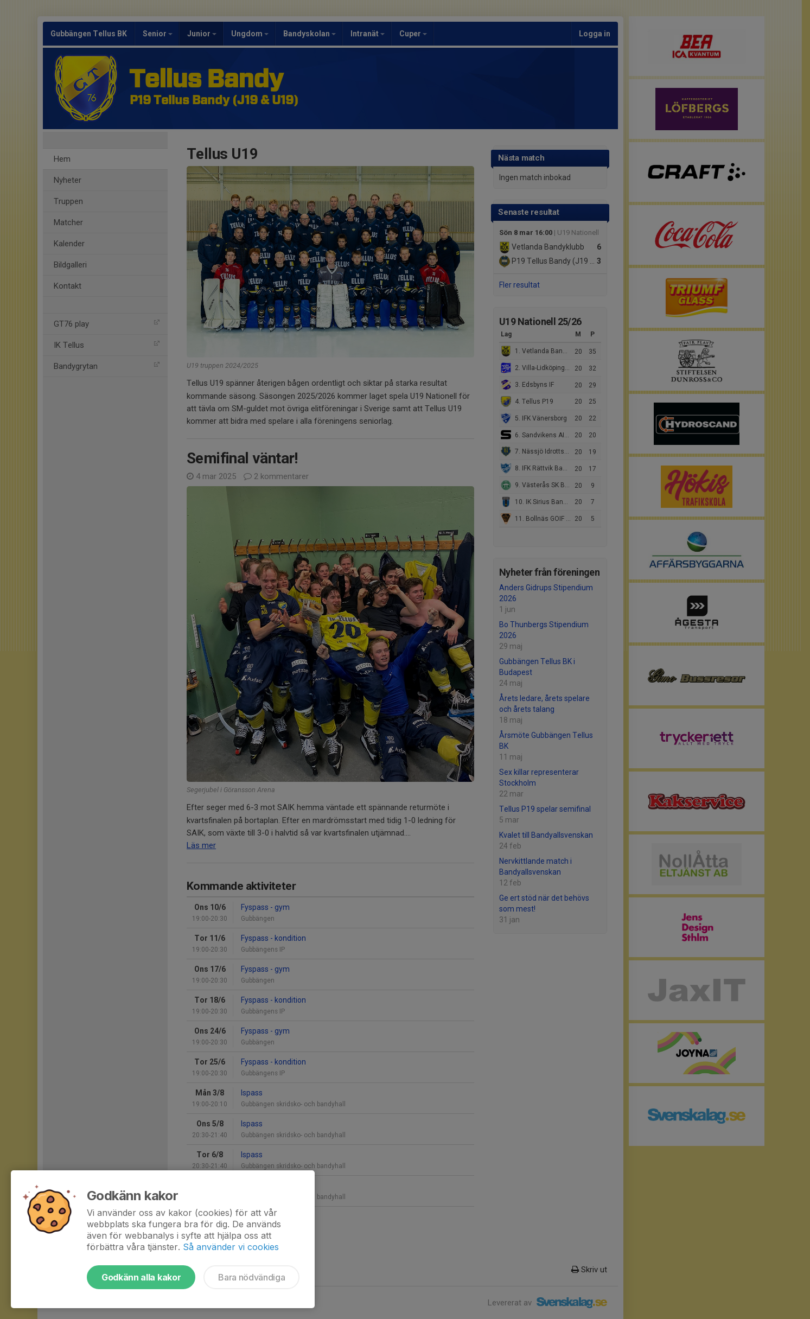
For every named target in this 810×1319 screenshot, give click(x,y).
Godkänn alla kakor (141, 1277)
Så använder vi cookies (231, 1246)
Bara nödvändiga (251, 1277)
